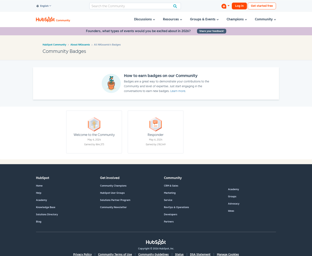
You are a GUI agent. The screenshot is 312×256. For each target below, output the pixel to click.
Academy (41, 200)
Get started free (262, 6)
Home (39, 185)
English (42, 6)
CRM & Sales (171, 185)
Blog (38, 221)
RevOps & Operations (176, 207)
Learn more (177, 91)
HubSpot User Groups (112, 193)
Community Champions (113, 185)
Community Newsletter (113, 207)
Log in (239, 6)
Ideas (231, 211)
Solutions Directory (47, 214)
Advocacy (233, 203)
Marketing (170, 193)
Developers (170, 214)
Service (168, 200)
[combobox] (135, 6)
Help (38, 193)
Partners (169, 221)
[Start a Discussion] (225, 6)
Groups (232, 196)
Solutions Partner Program (115, 200)
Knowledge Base (45, 207)
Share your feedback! (211, 31)
